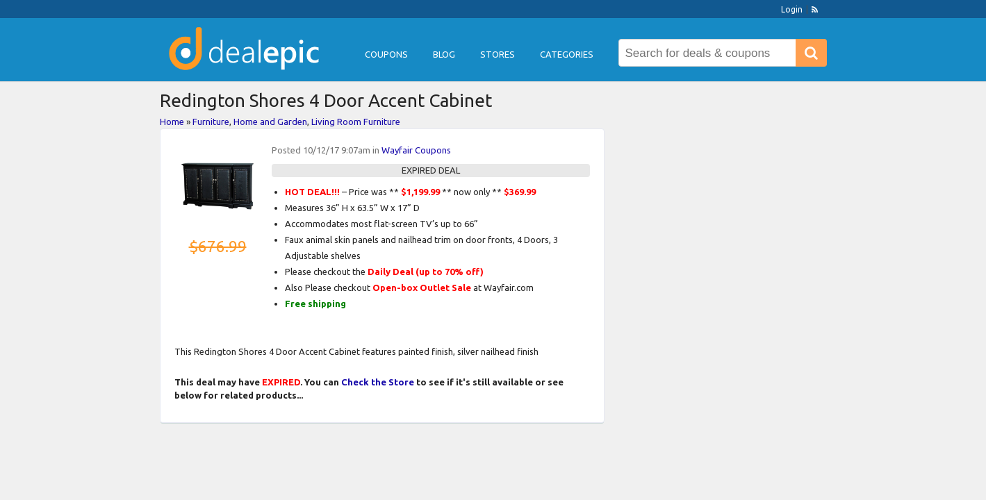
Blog (444, 54)
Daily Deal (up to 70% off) (426, 271)
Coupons (386, 54)
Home (172, 121)
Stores (497, 54)
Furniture (210, 121)
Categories (566, 54)
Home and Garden (270, 121)
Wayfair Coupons (416, 150)
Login (792, 9)
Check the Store (377, 382)
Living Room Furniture (355, 121)
